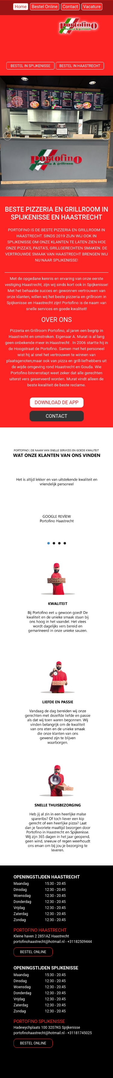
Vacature (92, 6)
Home (21, 6)
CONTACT (56, 416)
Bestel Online (44, 6)
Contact (70, 6)
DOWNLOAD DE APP (56, 402)
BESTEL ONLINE (33, 952)
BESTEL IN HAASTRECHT (79, 66)
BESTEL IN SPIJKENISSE (30, 66)
